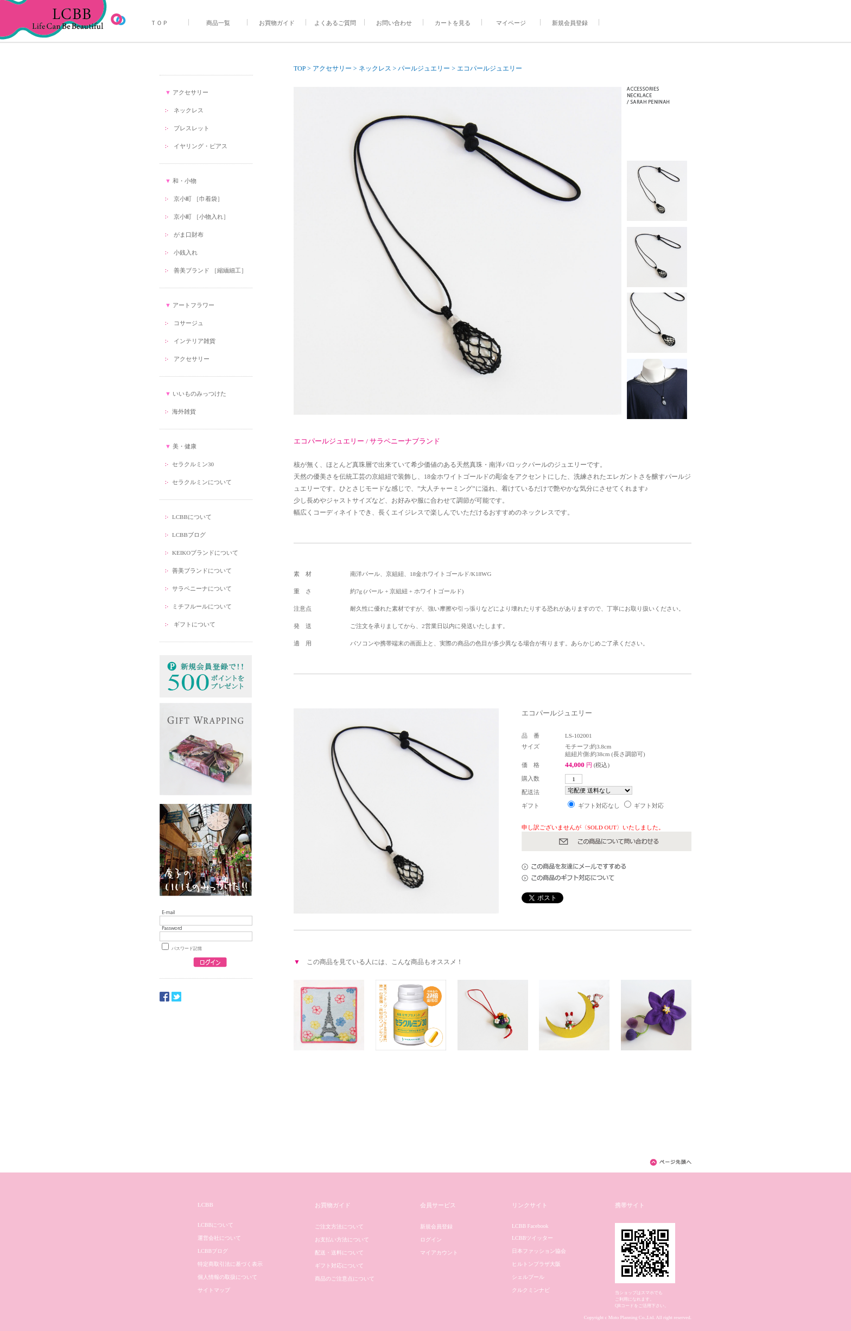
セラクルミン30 (193, 464)
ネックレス (189, 110)
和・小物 (184, 181)
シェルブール (528, 1277)
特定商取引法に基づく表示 (230, 1264)
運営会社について (219, 1238)
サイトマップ (214, 1290)
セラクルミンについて (202, 482)
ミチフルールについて (202, 606)
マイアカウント (439, 1253)
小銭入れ (186, 252)
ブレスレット (191, 128)
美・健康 (184, 446)
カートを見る (453, 23)
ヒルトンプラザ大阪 (536, 1264)
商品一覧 (218, 23)
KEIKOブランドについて (205, 552)
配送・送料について (339, 1253)
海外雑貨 (184, 411)
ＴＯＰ (159, 23)
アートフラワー (193, 305)
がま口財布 (189, 234)
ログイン (431, 1240)
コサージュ (189, 323)
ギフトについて (193, 624)
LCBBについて (192, 517)
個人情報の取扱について (227, 1277)
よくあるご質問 (335, 23)
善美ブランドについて (202, 570)
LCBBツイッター (532, 1238)
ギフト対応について (339, 1266)
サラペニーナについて (202, 588)
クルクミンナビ (531, 1290)
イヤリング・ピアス (200, 146)
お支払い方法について (342, 1240)
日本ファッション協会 (539, 1251)
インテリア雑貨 (194, 341)
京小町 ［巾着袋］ (198, 198)
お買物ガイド (277, 23)
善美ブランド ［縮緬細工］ (210, 270)
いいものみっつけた (199, 393)
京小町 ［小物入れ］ (201, 216)
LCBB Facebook (530, 1226)
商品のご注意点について (344, 1279)
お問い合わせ (394, 23)
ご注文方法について (339, 1226)
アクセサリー (190, 92)
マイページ (511, 23)
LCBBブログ (189, 534)
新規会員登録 (570, 23)
